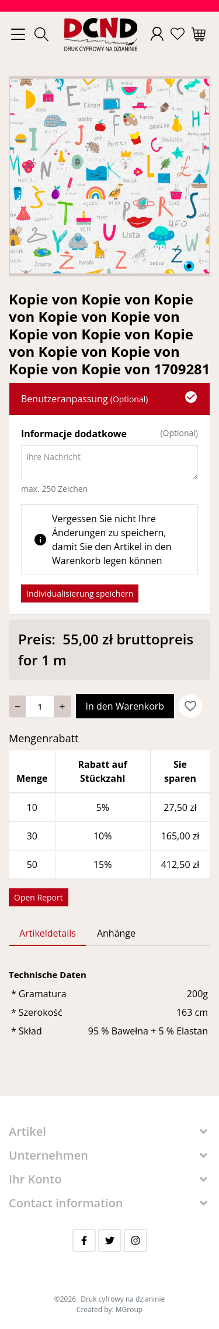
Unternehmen (48, 1155)
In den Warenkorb (125, 706)
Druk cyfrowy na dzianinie (123, 1299)
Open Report (38, 897)
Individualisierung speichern (79, 593)
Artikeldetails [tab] (47, 933)
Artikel (27, 1131)
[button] (41, 34)
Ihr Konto (35, 1179)
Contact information (66, 1203)
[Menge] (39, 706)
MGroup (129, 1309)
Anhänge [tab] (116, 933)
